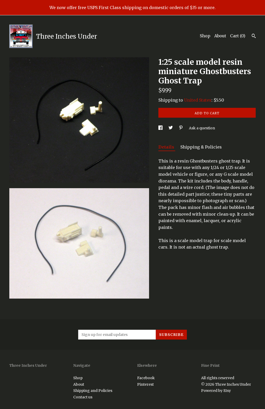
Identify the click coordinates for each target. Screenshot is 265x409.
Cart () (237, 35)
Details (166, 147)
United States (197, 100)
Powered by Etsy (216, 390)
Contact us (82, 397)
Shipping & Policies (201, 147)
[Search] (254, 36)
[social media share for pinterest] (181, 128)
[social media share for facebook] (160, 128)
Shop (205, 35)
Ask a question (202, 128)
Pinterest (145, 384)
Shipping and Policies (92, 390)
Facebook (146, 378)
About (220, 35)
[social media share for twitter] (171, 128)
